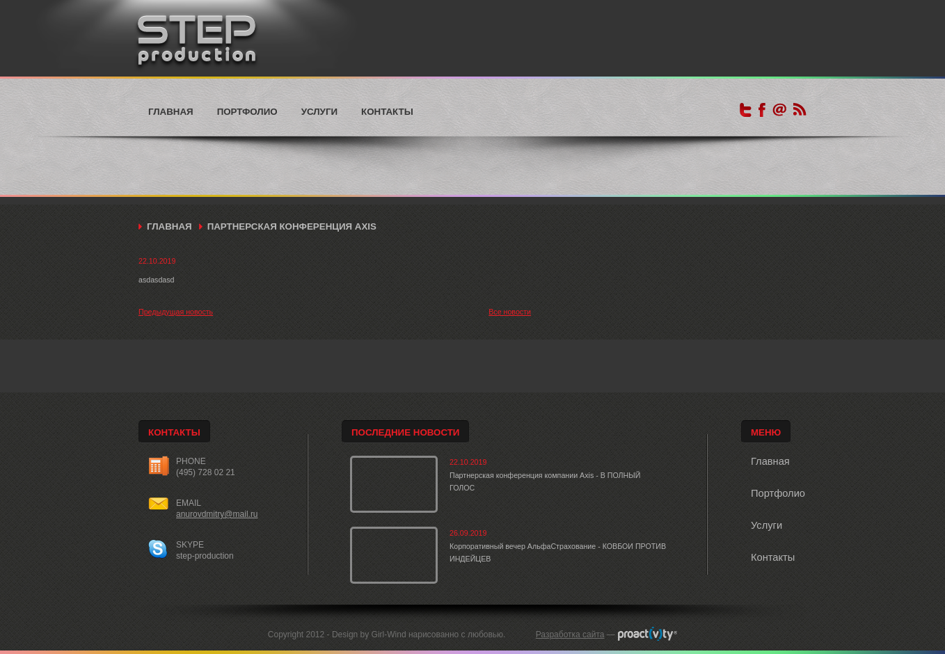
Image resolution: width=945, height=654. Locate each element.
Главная (170, 111)
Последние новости (405, 432)
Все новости (510, 312)
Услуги (319, 111)
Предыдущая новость (175, 312)
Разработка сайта (570, 634)
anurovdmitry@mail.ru (217, 514)
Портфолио (247, 111)
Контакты (387, 111)
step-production (205, 556)
